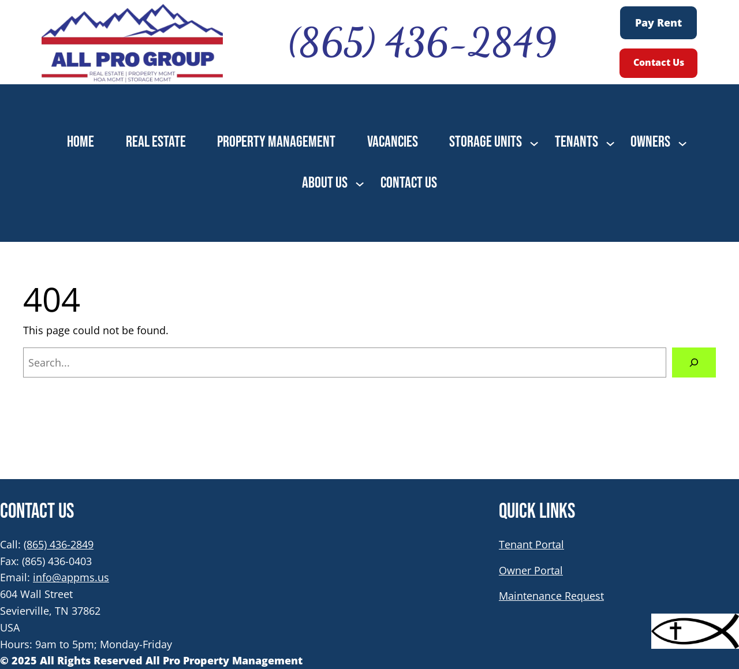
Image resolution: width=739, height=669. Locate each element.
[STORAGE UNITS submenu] (534, 142)
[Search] (694, 362)
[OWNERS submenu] (682, 142)
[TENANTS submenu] (610, 142)
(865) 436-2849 (59, 544)
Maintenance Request (551, 596)
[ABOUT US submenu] (359, 183)
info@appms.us (71, 577)
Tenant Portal (531, 544)
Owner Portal (531, 570)
